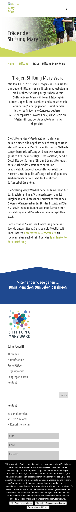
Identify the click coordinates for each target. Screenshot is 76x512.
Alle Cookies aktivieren (21, 503)
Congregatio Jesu (18, 377)
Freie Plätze (15, 365)
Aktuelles (13, 354)
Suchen (64, 394)
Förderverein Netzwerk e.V (40, 233)
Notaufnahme (16, 360)
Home (11, 63)
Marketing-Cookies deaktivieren (51, 503)
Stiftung (23, 63)
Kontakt (12, 382)
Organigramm (16, 371)
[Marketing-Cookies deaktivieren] (72, 486)
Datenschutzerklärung (38, 507)
